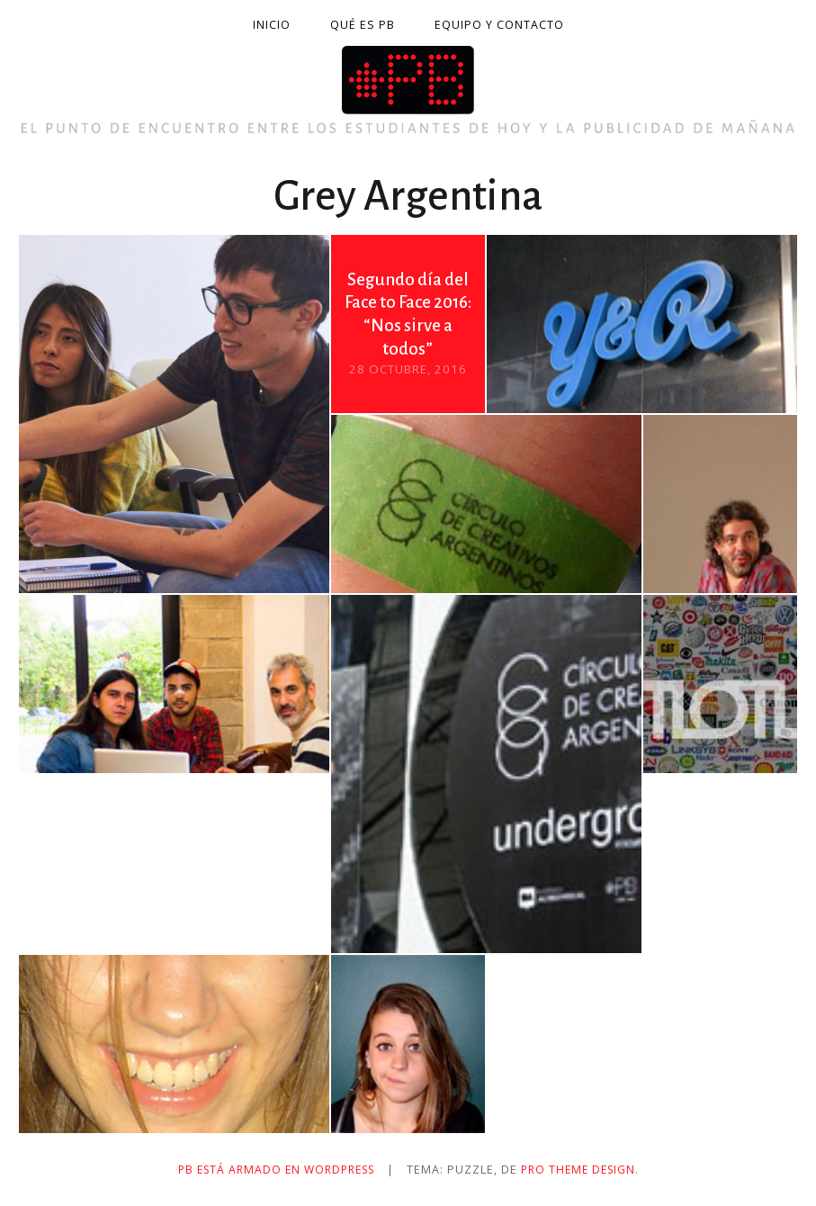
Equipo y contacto (499, 24)
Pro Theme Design (584, 1169)
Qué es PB (362, 24)
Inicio (272, 24)
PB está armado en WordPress (272, 1169)
